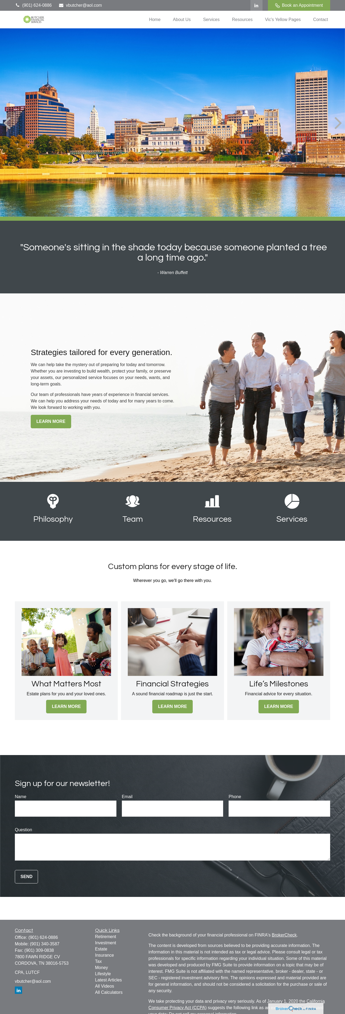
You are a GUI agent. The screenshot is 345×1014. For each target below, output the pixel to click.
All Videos (104, 986)
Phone (235, 796)
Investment (105, 943)
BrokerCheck (284, 935)
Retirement (105, 936)
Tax (98, 961)
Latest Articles (108, 980)
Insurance (104, 955)
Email (127, 796)
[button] (155, 19)
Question (23, 829)
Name (20, 796)
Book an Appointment (299, 5)
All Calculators (109, 992)
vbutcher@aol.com (80, 5)
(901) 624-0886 (33, 5)
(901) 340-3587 (44, 944)
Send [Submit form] (26, 876)
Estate (101, 949)
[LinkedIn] (256, 5)
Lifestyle (103, 973)
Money (101, 967)
